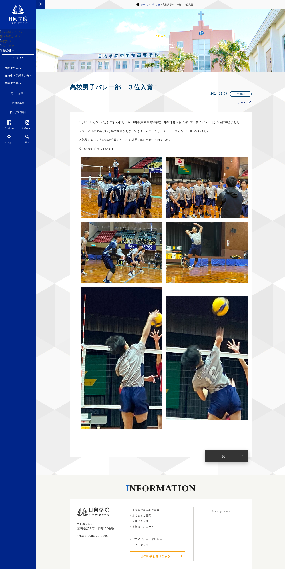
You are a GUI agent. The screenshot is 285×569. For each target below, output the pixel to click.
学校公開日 (11, 75)
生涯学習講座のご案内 (145, 510)
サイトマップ (140, 545)
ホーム (144, 4)
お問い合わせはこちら (155, 556)
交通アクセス (140, 521)
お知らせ (155, 4)
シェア (241, 102)
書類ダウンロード (143, 526)
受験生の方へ (13, 96)
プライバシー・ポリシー (147, 539)
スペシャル (18, 85)
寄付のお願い (18, 121)
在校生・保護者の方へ (18, 103)
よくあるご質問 (141, 515)
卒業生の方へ (13, 111)
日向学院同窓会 (18, 140)
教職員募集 (18, 131)
